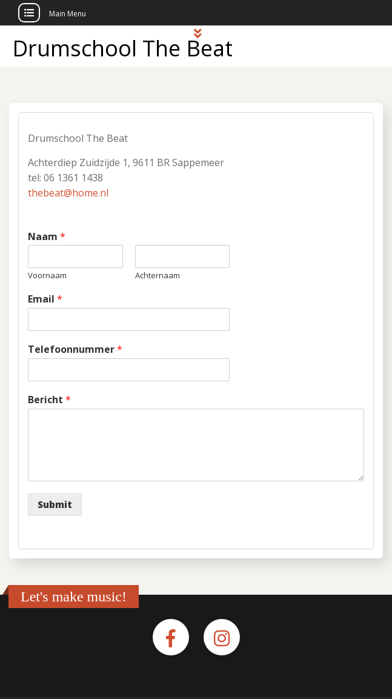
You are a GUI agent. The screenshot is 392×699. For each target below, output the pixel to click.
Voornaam (47, 275)
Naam (46, 236)
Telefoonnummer (75, 349)
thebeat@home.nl (68, 192)
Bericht (49, 399)
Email (45, 299)
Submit (55, 504)
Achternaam (157, 275)
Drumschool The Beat (122, 48)
